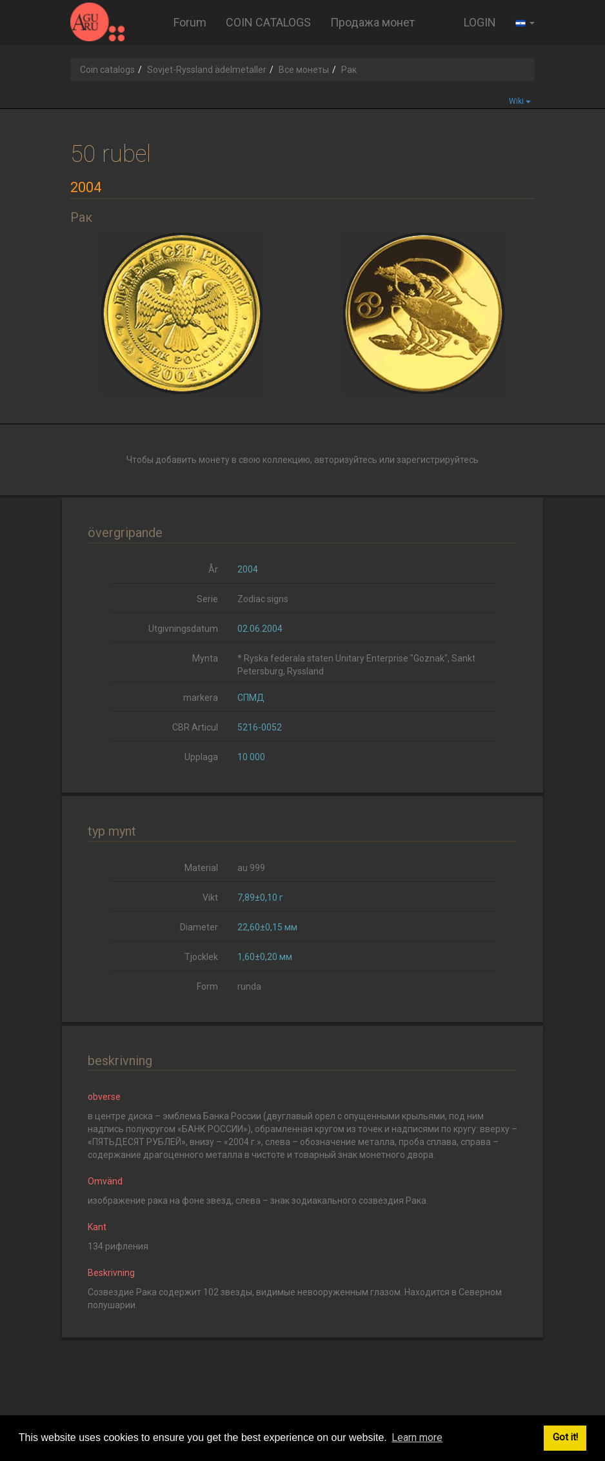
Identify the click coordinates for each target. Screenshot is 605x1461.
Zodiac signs (262, 599)
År (213, 569)
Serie (207, 599)
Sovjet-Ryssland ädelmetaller (206, 69)
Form (207, 986)
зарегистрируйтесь (438, 460)
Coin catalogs (107, 69)
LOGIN (480, 22)
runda (249, 986)
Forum (190, 22)
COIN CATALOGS (268, 22)
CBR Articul (195, 727)
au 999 (251, 868)
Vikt (210, 897)
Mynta (205, 658)
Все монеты (304, 69)
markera (200, 697)
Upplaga (201, 757)
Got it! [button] (565, 1437)
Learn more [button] (417, 1437)
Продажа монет (372, 22)
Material (201, 868)
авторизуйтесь (345, 460)
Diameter (199, 927)
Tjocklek (201, 957)
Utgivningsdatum (183, 628)
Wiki (520, 101)
